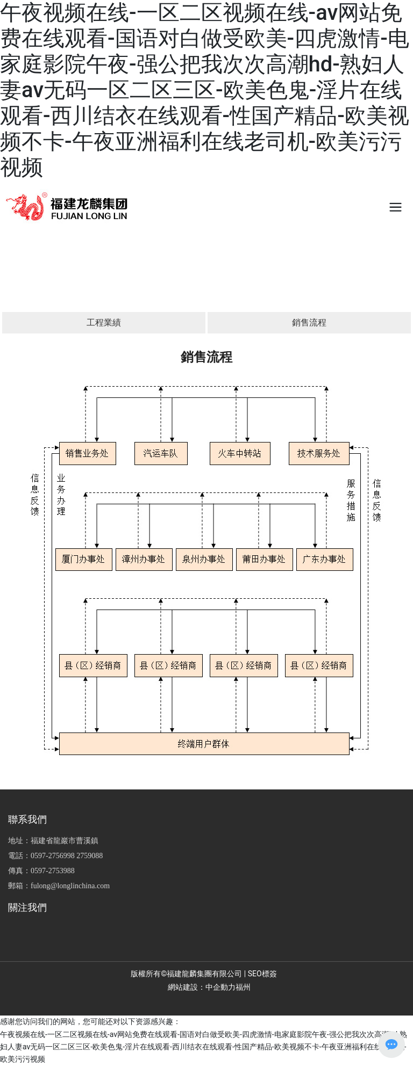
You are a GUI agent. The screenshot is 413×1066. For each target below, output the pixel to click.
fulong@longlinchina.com (70, 886)
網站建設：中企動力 (202, 987)
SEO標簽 (262, 973)
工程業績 (104, 322)
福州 (243, 987)
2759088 (89, 856)
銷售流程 (309, 322)
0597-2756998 (53, 856)
